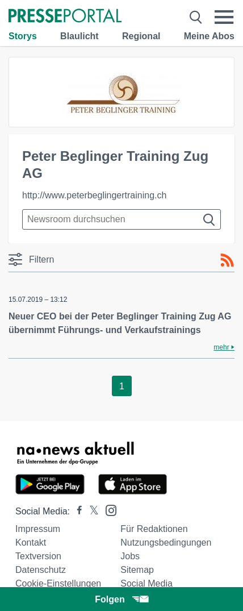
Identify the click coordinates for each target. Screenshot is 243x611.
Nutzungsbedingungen (165, 542)
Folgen (121, 599)
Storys (23, 36)
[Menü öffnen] (224, 17)
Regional (141, 36)
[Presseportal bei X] (90, 511)
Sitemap (137, 570)
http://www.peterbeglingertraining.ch (94, 195)
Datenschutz (40, 570)
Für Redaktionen (153, 529)
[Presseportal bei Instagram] (107, 509)
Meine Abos (209, 36)
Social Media (146, 583)
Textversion (38, 556)
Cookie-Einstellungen (58, 583)
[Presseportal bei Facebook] (76, 511)
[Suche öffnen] (196, 17)
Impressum (37, 529)
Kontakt (30, 542)
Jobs (130, 556)
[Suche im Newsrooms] (121, 219)
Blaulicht (79, 36)
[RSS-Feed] (227, 260)
